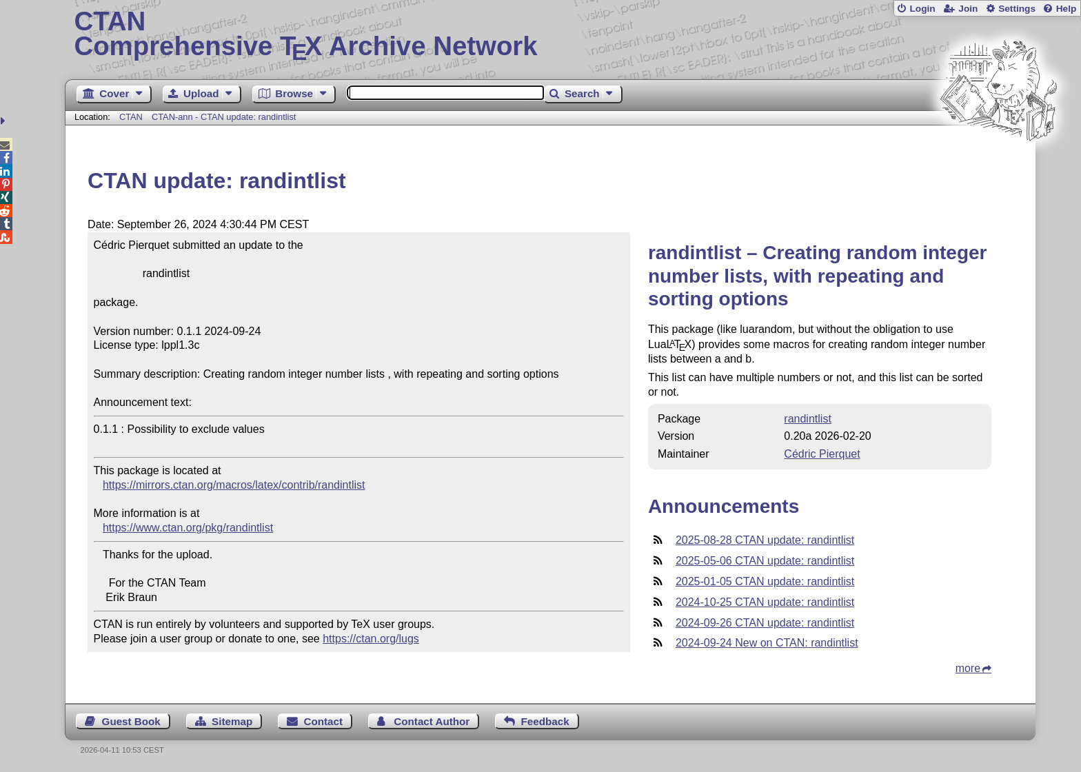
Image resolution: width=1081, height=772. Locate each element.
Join (968, 8)
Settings (1016, 8)
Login (922, 8)
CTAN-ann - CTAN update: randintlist (224, 117)
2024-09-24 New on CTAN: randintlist (767, 643)
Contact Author (431, 721)
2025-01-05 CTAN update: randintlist (765, 581)
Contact (323, 721)
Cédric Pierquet (822, 454)
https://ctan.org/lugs (371, 638)
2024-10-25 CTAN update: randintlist (765, 602)
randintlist (807, 419)
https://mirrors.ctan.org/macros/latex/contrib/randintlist (234, 485)
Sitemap (232, 721)
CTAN (131, 117)
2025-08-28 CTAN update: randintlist (765, 540)
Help (1066, 8)
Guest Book (131, 721)
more (968, 668)
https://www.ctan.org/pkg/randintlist (188, 528)
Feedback (545, 721)
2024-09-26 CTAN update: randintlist (765, 623)
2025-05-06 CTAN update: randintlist (765, 561)
